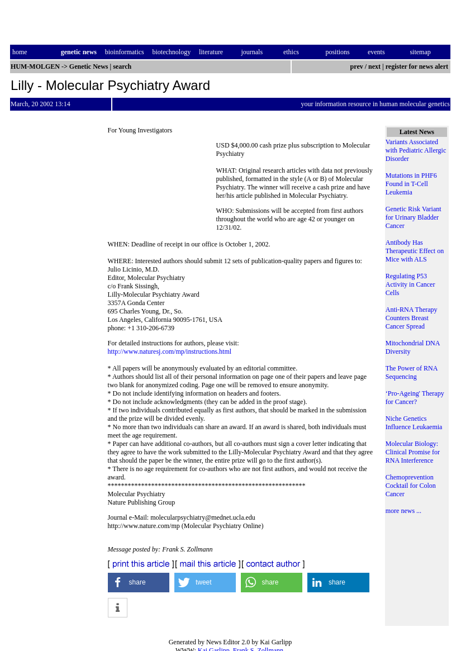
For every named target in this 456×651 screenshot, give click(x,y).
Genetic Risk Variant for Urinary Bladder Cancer (413, 217)
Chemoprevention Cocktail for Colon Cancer (411, 485)
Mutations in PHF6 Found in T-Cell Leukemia (411, 184)
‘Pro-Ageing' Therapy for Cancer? (415, 397)
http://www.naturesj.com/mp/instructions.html (170, 351)
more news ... (403, 511)
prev (356, 66)
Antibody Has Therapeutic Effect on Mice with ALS (415, 251)
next (374, 66)
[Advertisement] (162, 183)
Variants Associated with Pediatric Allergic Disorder (416, 150)
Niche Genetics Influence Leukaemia (414, 423)
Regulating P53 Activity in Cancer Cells (410, 284)
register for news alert (418, 66)
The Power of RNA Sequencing (412, 372)
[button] (139, 582)
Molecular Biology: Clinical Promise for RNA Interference (413, 452)
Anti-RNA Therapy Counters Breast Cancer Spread (412, 318)
